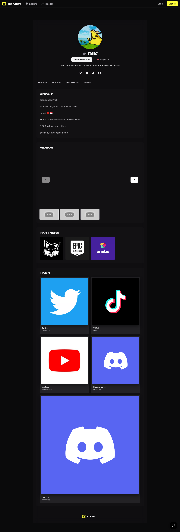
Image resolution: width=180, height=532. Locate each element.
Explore (31, 3)
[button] (51, 248)
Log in (160, 3)
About (42, 82)
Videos (56, 82)
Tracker (47, 3)
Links (87, 82)
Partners (72, 82)
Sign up (172, 3)
